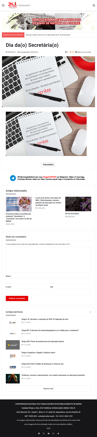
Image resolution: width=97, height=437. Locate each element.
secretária (48, 164)
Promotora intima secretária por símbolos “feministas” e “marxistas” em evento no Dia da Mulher (19, 217)
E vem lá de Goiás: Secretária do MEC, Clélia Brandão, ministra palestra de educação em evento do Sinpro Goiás (48, 201)
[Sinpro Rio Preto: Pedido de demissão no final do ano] (13, 367)
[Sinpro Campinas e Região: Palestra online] (13, 356)
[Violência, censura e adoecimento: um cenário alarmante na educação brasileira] (13, 378)
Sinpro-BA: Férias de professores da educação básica (43, 341)
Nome (8, 276)
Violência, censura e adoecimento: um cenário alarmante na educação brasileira (53, 375)
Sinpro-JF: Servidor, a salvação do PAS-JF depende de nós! (45, 319)
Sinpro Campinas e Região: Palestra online (38, 353)
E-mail (9, 287)
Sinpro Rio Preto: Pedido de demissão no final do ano (43, 364)
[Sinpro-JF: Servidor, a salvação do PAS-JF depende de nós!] (13, 322)
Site (51, 287)
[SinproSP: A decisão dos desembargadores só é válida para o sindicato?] (13, 334)
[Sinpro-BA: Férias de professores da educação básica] (13, 345)
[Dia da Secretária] (78, 204)
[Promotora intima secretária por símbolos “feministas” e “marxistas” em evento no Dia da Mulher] (19, 204)
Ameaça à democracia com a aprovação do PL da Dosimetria (48, 35)
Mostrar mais (48, 389)
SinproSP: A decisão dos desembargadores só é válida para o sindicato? (50, 330)
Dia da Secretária (72, 214)
